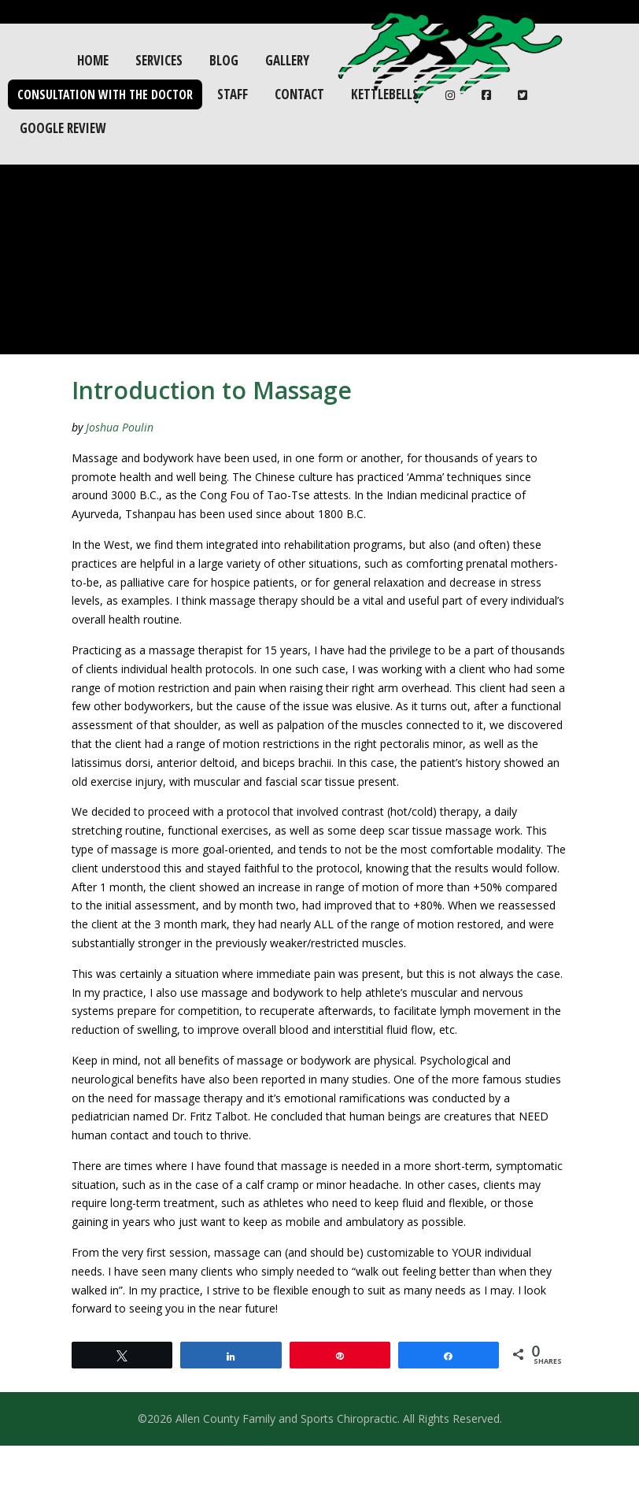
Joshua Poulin (119, 427)
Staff (232, 94)
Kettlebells (385, 94)
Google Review (62, 128)
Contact (299, 94)
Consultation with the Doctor (105, 94)
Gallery (287, 60)
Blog (223, 60)
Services (159, 60)
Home (93, 60)
